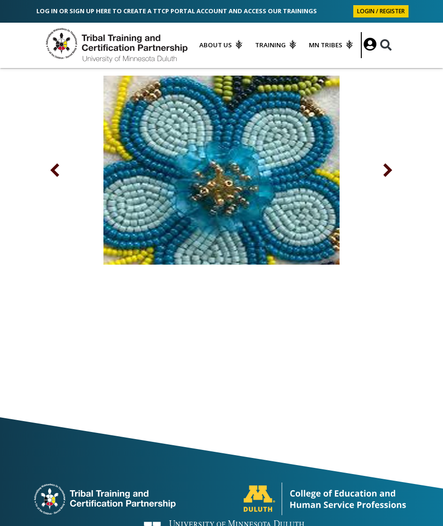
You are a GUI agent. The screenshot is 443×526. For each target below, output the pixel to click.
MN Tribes (325, 45)
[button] (55, 170)
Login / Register (381, 11)
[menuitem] (223, 45)
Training (270, 45)
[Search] (385, 45)
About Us (215, 45)
